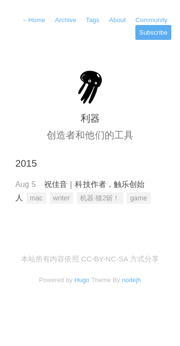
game (138, 198)
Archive (65, 20)
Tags (92, 20)
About (117, 20)
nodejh (131, 280)
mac (36, 198)
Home (33, 20)
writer (61, 198)
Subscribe (153, 32)
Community (151, 20)
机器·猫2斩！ (100, 198)
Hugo (82, 280)
